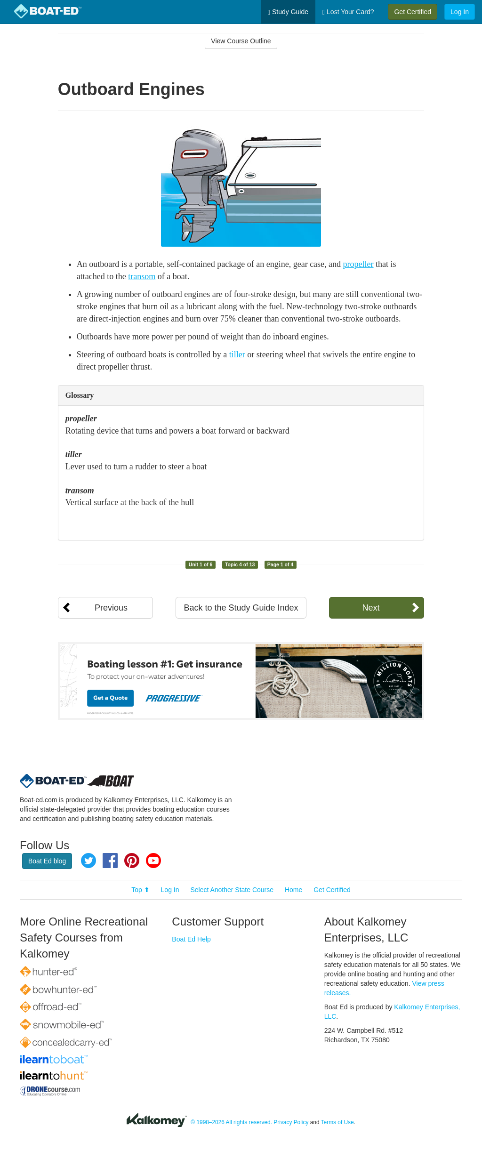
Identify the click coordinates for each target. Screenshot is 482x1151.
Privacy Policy (290, 1122)
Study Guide (288, 12)
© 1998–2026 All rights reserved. (231, 1122)
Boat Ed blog (47, 861)
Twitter (88, 860)
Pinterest (131, 860)
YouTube (153, 860)
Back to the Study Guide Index (241, 607)
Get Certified (412, 12)
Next (370, 607)
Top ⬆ (140, 889)
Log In (459, 12)
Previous (111, 607)
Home (293, 889)
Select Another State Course (231, 889)
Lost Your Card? (348, 12)
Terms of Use (337, 1122)
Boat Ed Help (191, 939)
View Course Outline (241, 41)
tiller (237, 354)
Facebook (110, 860)
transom (141, 276)
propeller (358, 264)
